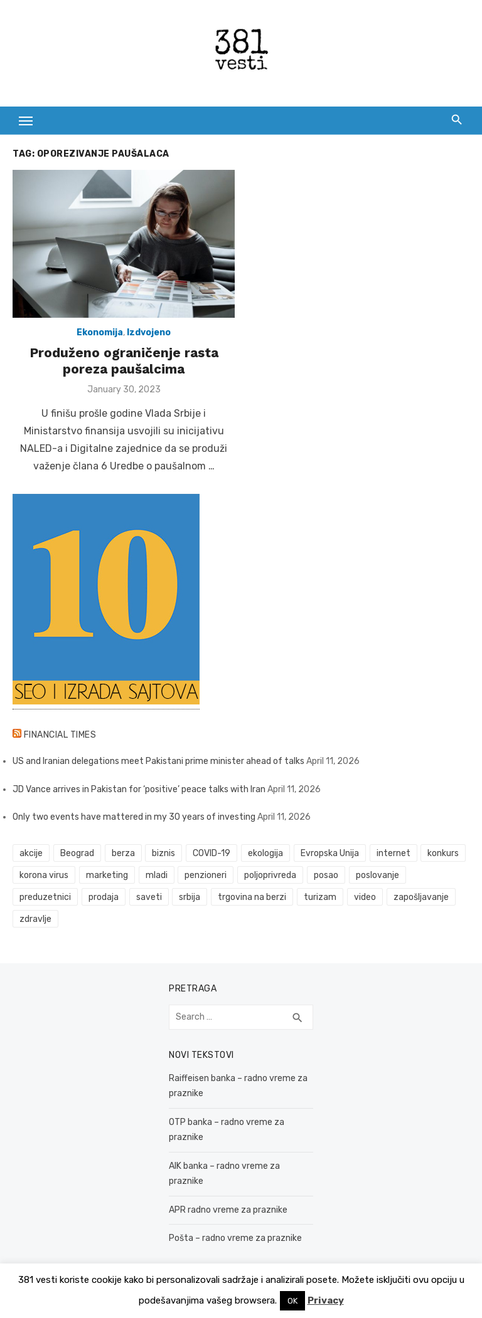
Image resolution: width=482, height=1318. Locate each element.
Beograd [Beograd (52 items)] (77, 853)
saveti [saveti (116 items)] (149, 897)
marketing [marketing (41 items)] (107, 875)
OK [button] (292, 1300)
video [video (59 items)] (365, 897)
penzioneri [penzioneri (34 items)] (206, 875)
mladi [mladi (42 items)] (157, 875)
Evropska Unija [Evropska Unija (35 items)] (330, 853)
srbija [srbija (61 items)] (189, 897)
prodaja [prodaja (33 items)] (103, 897)
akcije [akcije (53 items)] (31, 853)
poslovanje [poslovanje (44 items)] (377, 875)
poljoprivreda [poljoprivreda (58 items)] (270, 875)
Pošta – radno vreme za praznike (235, 1238)
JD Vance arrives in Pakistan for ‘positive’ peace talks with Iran (139, 789)
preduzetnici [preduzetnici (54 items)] (45, 897)
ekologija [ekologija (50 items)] (265, 853)
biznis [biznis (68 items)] (163, 853)
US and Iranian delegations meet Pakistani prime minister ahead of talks (158, 761)
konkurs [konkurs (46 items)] (443, 853)
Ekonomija (100, 332)
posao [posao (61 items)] (326, 875)
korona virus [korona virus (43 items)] (43, 875)
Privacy (326, 1300)
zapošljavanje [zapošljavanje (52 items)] (421, 897)
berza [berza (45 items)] (123, 853)
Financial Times (60, 735)
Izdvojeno (149, 332)
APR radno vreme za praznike (228, 1210)
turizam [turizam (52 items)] (320, 897)
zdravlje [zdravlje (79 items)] (35, 919)
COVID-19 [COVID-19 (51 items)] (211, 853)
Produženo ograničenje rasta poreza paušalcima (123, 361)
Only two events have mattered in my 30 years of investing (134, 817)
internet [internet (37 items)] (393, 853)
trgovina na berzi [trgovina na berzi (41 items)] (252, 897)
